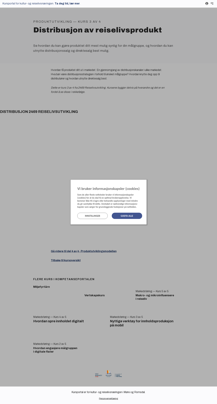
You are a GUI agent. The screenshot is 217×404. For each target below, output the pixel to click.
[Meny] (212, 3)
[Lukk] (146, 182)
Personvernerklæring (108, 398)
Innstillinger (92, 215)
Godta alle (127, 215)
